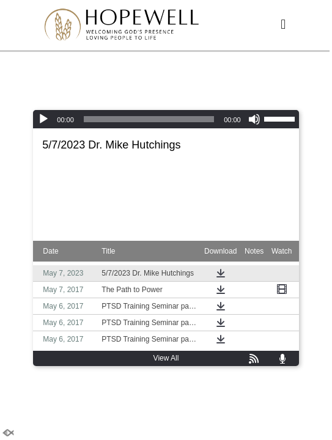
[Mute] (254, 119)
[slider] (149, 119)
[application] (165, 119)
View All (166, 358)
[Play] (43, 119)
